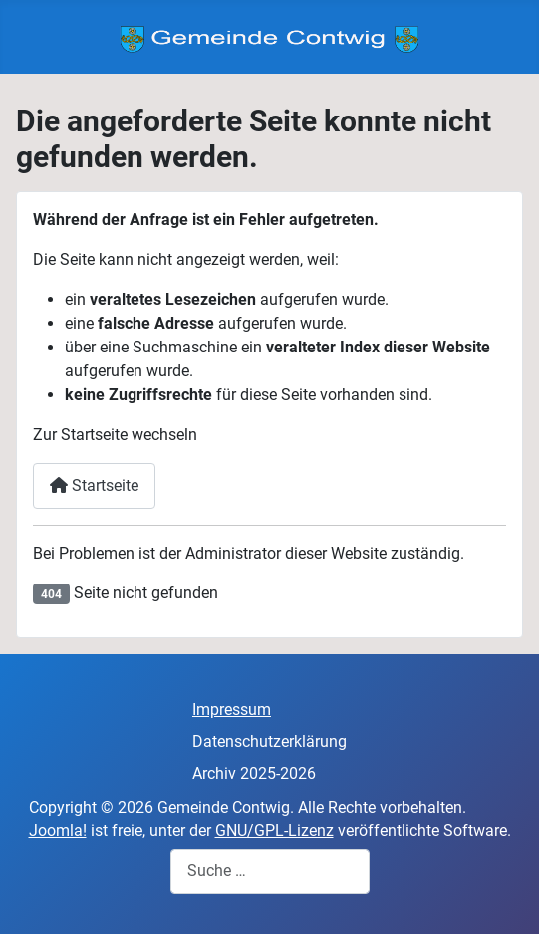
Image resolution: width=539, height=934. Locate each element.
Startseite (94, 485)
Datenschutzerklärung (269, 741)
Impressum (231, 709)
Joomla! (58, 830)
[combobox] (270, 871)
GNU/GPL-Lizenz (274, 830)
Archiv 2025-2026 (254, 773)
